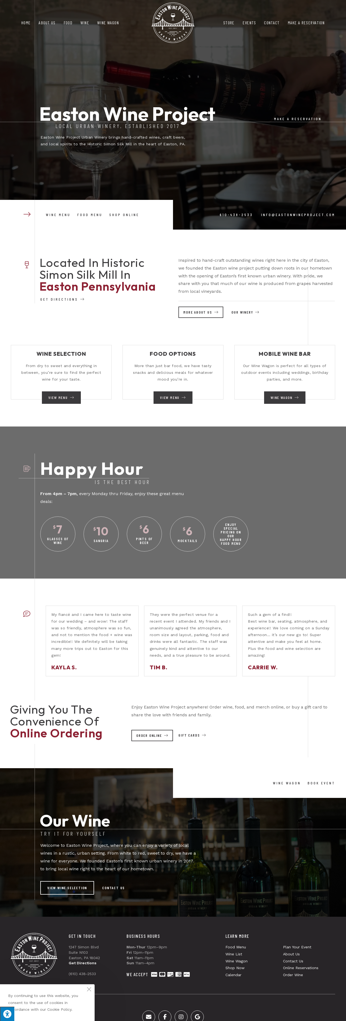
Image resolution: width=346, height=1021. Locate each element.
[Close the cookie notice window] (89, 990)
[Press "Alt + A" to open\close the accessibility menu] (7, 1014)
